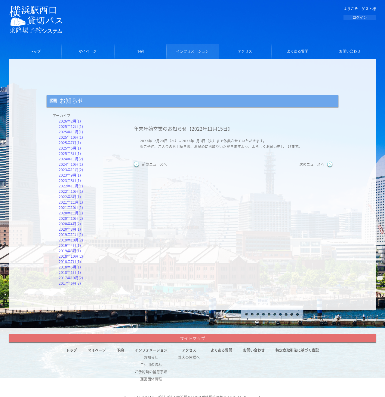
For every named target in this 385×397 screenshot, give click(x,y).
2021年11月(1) (71, 202)
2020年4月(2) (70, 223)
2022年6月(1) (70, 196)
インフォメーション (192, 51)
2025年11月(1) (71, 132)
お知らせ (151, 357)
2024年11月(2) (71, 159)
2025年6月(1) (70, 148)
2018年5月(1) (70, 267)
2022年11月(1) (71, 186)
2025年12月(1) (71, 126)
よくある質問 (297, 51)
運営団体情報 (151, 379)
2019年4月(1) (70, 245)
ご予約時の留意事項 (151, 371)
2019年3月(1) (70, 250)
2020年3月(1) (70, 229)
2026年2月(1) (70, 121)
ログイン (360, 17)
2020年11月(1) (71, 213)
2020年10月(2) (71, 218)
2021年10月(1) (71, 207)
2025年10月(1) (71, 137)
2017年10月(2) (71, 277)
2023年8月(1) (70, 180)
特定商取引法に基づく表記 (297, 350)
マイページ (88, 51)
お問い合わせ (350, 51)
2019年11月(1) (71, 234)
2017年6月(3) (70, 283)
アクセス (245, 51)
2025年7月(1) (70, 142)
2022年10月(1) (71, 191)
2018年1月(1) (70, 272)
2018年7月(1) (70, 261)
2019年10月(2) (71, 240)
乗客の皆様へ (189, 357)
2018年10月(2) (71, 256)
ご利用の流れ (151, 364)
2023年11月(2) (71, 169)
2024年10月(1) (71, 164)
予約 (140, 51)
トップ (35, 51)
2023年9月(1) (70, 175)
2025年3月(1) (70, 153)
